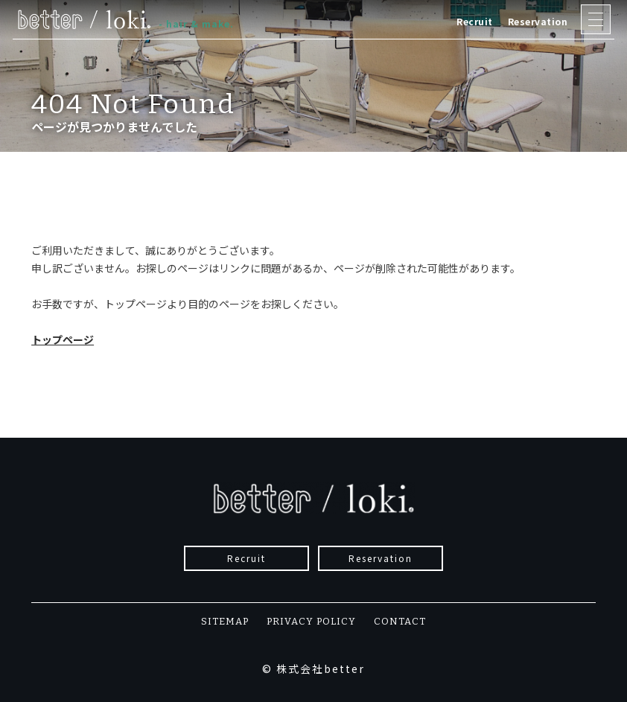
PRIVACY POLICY (311, 621)
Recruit (474, 21)
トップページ (62, 339)
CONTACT (400, 621)
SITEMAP (225, 621)
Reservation (538, 21)
